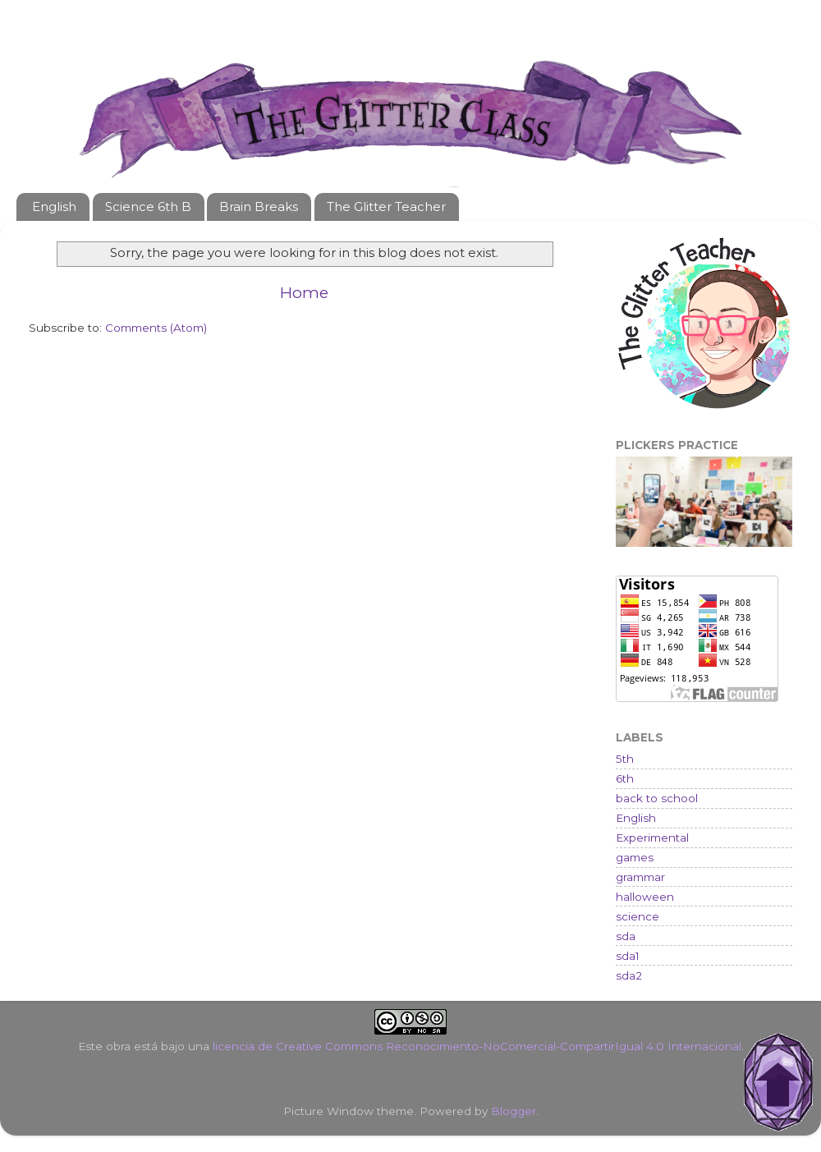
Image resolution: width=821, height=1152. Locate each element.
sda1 (628, 955)
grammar (640, 877)
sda (625, 936)
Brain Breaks (258, 206)
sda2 (629, 975)
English (54, 206)
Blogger (513, 1111)
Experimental (652, 837)
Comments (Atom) (156, 327)
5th (625, 758)
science (637, 916)
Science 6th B (148, 206)
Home (304, 292)
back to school (657, 798)
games (635, 857)
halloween (645, 896)
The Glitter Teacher (386, 206)
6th (625, 778)
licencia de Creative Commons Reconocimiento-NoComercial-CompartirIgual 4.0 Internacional (477, 1046)
